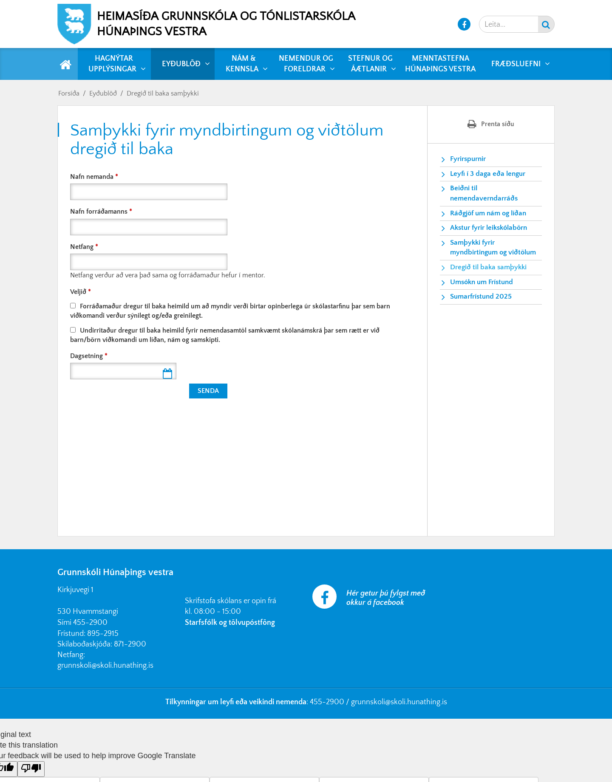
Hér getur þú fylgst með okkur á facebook (385, 598)
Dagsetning (86, 356)
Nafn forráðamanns (99, 211)
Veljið (78, 292)
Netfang (82, 247)
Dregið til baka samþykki (163, 93)
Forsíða (68, 93)
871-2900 (130, 644)
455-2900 (90, 622)
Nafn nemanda (91, 177)
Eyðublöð (103, 93)
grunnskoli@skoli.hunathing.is (105, 665)
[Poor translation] (31, 769)
